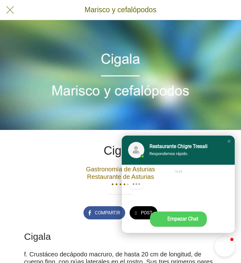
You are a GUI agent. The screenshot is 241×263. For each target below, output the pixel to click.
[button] (229, 141)
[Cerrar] (10, 10)
